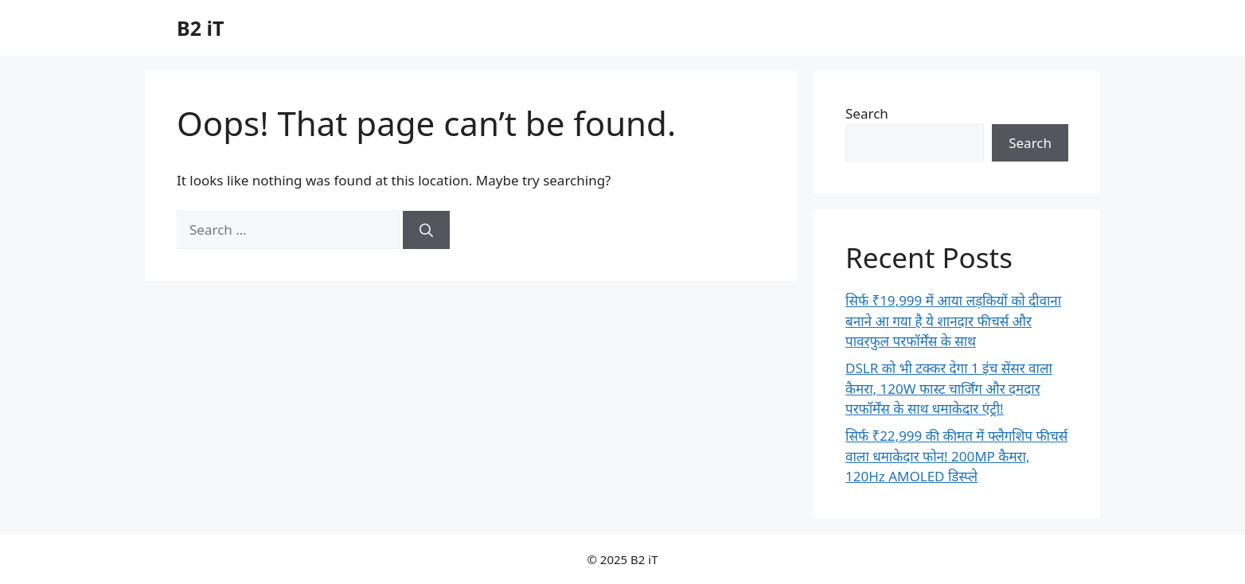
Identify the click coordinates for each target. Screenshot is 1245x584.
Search (866, 113)
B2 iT (200, 27)
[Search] (426, 230)
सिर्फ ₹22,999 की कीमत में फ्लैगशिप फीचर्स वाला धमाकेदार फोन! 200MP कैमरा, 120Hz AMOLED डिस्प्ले (956, 455)
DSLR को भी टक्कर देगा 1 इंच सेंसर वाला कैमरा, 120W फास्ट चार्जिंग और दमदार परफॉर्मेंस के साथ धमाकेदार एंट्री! (948, 388)
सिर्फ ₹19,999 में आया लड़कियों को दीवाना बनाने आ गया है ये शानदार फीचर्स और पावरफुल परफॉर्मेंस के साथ (953, 320)
